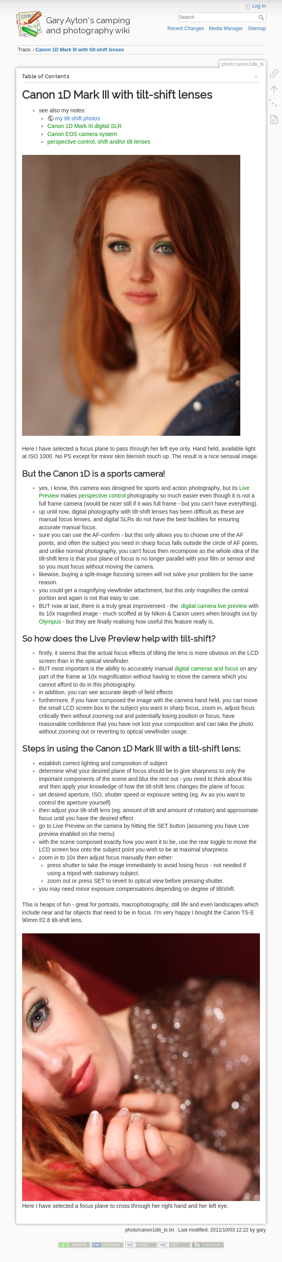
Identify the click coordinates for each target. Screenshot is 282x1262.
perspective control (102, 495)
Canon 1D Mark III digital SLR (84, 126)
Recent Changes (185, 28)
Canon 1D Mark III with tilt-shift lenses (80, 50)
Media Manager (226, 28)
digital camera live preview (214, 606)
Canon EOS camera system (82, 134)
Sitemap (257, 28)
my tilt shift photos (77, 118)
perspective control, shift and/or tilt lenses (98, 141)
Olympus (50, 621)
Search (262, 17)
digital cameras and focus (206, 668)
